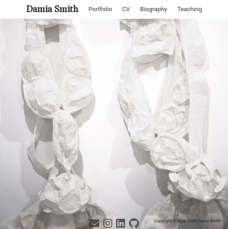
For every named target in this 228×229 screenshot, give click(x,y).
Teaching (189, 9)
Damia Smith (52, 9)
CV (126, 9)
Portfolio (100, 9)
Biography (153, 9)
